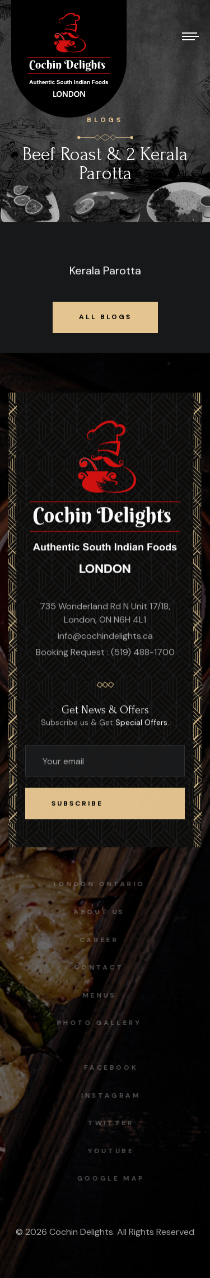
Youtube (113, 1150)
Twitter (113, 1122)
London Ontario (96, 883)
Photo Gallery (96, 1022)
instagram (113, 1095)
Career (96, 939)
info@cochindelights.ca (105, 636)
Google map (113, 1178)
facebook (113, 1067)
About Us (96, 911)
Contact (97, 967)
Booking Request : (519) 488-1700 (105, 652)
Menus (97, 995)
